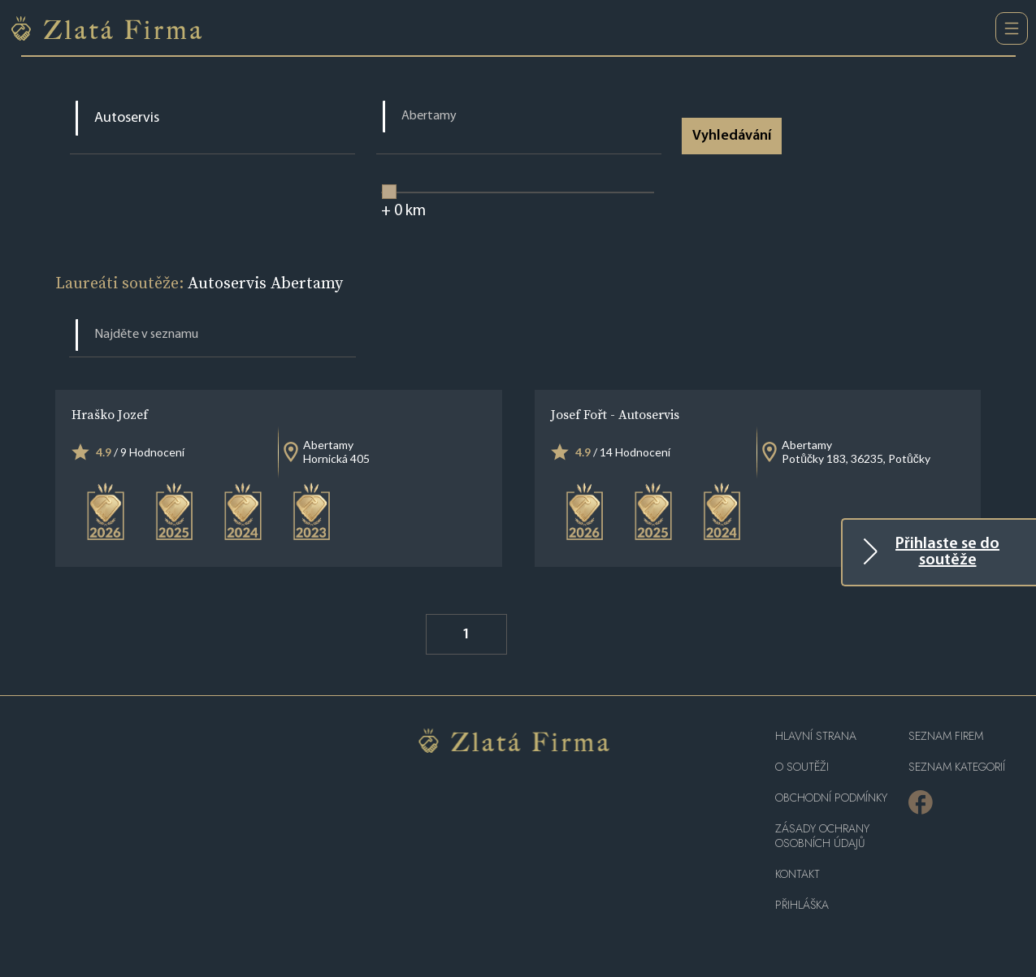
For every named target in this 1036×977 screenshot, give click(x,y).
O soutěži (802, 767)
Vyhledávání (731, 136)
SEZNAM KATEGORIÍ (956, 767)
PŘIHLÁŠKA (802, 905)
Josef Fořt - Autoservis (615, 414)
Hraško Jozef (110, 414)
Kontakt (797, 874)
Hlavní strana (815, 736)
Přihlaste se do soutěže (947, 552)
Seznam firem (945, 736)
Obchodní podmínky (831, 798)
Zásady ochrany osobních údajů (822, 836)
